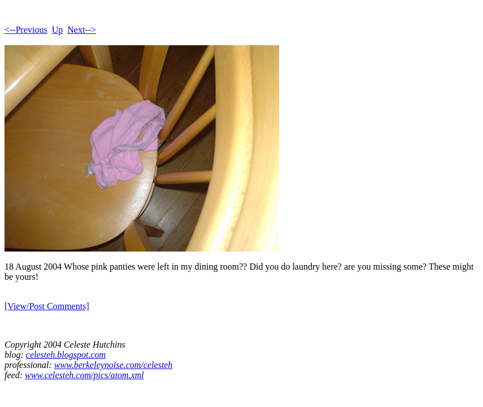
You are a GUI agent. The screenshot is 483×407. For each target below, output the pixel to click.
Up (57, 29)
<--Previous (26, 29)
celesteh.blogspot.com (66, 355)
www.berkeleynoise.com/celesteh (113, 365)
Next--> (81, 29)
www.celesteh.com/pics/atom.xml (84, 375)
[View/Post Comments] (47, 306)
